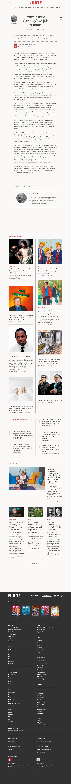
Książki (10, 713)
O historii (39, 670)
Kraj (19, 7)
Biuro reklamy (11, 741)
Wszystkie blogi (41, 652)
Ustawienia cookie (41, 752)
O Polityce (10, 749)
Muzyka (10, 715)
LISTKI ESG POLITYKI (14, 704)
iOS (9, 763)
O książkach (40, 668)
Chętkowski (40, 650)
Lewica (10, 655)
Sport (38, 707)
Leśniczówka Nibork (50, 772)
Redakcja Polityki (12, 738)
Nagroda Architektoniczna (15, 731)
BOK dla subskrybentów (14, 747)
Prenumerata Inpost (35, 595)
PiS (9, 652)
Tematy (39, 718)
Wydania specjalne (13, 628)
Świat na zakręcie (41, 666)
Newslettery (40, 693)
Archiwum (40, 714)
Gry (9, 726)
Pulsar (38, 625)
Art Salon (10, 733)
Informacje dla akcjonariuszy (44, 749)
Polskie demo (40, 677)
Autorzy (39, 716)
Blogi (38, 7)
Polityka (10, 625)
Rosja (9, 682)
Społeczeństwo (41, 703)
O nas (38, 721)
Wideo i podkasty (44, 7)
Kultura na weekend (42, 663)
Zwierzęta (39, 712)
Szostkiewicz (40, 645)
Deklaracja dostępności (42, 747)
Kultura (30, 7)
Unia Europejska (12, 675)
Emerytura (11, 699)
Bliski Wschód (12, 679)
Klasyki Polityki (41, 709)
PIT (9, 695)
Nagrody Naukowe (42, 632)
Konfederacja (12, 661)
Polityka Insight (30, 772)
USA (9, 677)
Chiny (9, 684)
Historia (39, 700)
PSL (9, 657)
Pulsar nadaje (40, 679)
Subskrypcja (47, 595)
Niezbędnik (11, 641)
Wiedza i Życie (12, 634)
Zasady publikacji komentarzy (44, 741)
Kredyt (10, 702)
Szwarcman (40, 643)
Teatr (9, 724)
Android (13, 763)
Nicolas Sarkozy (28, 186)
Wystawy (10, 722)
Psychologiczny (41, 672)
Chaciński (39, 648)
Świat (22, 7)
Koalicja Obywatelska (14, 650)
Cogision (34, 774)
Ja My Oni (11, 639)
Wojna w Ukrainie (13, 672)
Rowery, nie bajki (41, 675)
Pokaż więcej (35, 563)
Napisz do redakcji (12, 744)
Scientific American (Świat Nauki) (46, 628)
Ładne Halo (38, 774)
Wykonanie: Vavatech (50, 774)
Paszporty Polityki (13, 729)
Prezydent (11, 664)
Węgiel (10, 697)
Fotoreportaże (41, 698)
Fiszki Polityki (40, 763)
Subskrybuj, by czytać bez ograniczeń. (28, 47)
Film (9, 717)
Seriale (10, 719)
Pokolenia (51, 7)
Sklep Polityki (41, 723)
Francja (18, 186)
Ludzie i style (40, 696)
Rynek (25, 7)
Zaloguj (59, 2)
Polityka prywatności (42, 744)
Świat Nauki (11, 637)
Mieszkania (11, 693)
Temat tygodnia (41, 661)
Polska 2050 (11, 659)
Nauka (34, 7)
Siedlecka (39, 641)
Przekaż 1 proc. (41, 705)
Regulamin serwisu (41, 738)
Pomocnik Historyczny (14, 630)
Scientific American (13, 632)
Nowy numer (14, 7)
